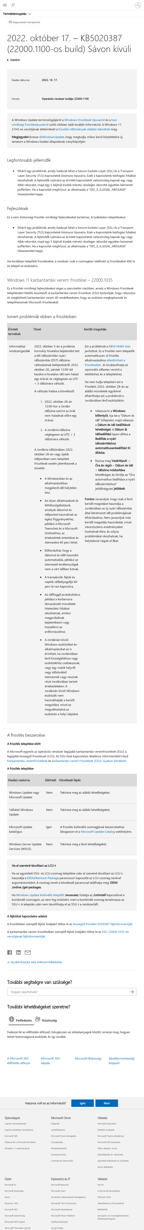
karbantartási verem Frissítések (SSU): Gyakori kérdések (89, 761)
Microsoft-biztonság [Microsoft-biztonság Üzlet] (14, 1190)
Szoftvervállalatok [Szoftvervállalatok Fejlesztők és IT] (59, 1221)
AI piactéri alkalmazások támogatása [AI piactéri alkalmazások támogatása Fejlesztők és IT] (68, 1197)
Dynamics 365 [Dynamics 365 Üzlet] (11, 1203)
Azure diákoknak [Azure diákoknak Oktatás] (105, 1166)
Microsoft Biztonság (88, 1058)
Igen (82, 1103)
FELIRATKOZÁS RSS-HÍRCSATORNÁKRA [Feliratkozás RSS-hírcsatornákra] (36, 962)
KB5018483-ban (120, 346)
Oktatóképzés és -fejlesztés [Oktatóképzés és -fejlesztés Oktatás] (110, 1154)
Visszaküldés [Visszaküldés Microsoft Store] (57, 1142)
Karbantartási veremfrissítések (27, 761)
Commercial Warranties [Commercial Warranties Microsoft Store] (62, 1160)
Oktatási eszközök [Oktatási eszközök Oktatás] (106, 1129)
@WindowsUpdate (51, 137)
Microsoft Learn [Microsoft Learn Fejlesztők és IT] (58, 1190)
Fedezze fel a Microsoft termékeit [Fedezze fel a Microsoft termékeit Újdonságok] (20, 1142)
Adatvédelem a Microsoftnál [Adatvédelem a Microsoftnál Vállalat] (111, 1203)
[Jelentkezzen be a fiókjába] (137, 5)
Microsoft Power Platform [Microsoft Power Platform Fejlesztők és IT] (63, 1215)
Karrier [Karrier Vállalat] (101, 1184)
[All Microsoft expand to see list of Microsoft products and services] (4, 5)
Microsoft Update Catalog (98, 831)
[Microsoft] (72, 3)
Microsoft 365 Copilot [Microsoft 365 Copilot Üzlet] (15, 1221)
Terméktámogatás (15, 14)
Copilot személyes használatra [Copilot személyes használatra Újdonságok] (19, 1129)
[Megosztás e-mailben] (26, 951)
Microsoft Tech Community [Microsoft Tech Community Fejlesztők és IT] (63, 1203)
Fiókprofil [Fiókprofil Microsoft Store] (55, 1123)
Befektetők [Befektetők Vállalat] (102, 1209)
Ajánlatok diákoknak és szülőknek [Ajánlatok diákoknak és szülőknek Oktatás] (113, 1160)
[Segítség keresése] (13, 5)
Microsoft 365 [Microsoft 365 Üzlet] (11, 1209)
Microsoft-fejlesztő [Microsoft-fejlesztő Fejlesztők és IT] (60, 1184)
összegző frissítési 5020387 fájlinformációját (102, 924)
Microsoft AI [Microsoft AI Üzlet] (10, 1184)
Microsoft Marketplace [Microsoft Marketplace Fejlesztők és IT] (61, 1209)
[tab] (21, 1020)
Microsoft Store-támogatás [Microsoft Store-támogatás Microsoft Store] (63, 1135)
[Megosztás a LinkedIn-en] (17, 951)
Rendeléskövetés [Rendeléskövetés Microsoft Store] (59, 1148)
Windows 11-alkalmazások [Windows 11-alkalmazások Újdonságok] (17, 1148)
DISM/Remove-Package (43, 878)
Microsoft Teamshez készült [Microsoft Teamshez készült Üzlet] (18, 1228)
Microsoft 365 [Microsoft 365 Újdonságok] (11, 1135)
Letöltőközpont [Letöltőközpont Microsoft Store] (58, 1129)
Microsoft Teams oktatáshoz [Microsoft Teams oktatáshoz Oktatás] (111, 1135)
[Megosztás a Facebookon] (10, 951)
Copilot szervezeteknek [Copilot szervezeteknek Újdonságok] (15, 1123)
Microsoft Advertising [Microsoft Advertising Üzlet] (15, 1215)
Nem (107, 1103)
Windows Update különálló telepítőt (40, 895)
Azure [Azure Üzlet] (7, 1197)
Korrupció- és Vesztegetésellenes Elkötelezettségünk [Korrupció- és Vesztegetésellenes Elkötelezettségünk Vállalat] (113, 1217)
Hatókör (15, 60)
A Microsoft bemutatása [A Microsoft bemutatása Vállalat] (109, 1190)
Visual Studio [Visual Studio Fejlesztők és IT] (57, 1228)
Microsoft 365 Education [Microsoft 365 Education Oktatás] (109, 1142)
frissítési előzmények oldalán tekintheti (84, 129)
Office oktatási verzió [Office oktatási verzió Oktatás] (107, 1148)
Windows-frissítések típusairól (84, 120)
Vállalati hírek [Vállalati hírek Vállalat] (104, 1197)
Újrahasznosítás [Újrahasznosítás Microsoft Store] (58, 1154)
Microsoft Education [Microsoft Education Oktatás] (107, 1123)
